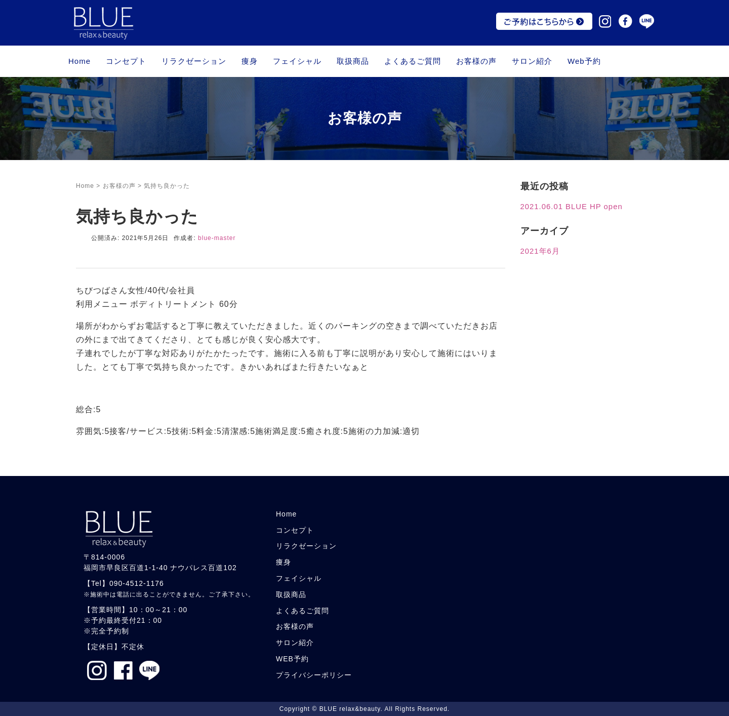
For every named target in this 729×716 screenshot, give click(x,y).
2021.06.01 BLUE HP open (571, 207)
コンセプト (126, 61)
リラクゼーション (193, 61)
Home (79, 61)
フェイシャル (297, 61)
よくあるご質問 (412, 61)
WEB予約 (292, 659)
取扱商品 (353, 61)
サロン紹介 (532, 61)
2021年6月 (540, 251)
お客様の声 (476, 61)
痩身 (249, 61)
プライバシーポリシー (314, 675)
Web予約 (584, 61)
